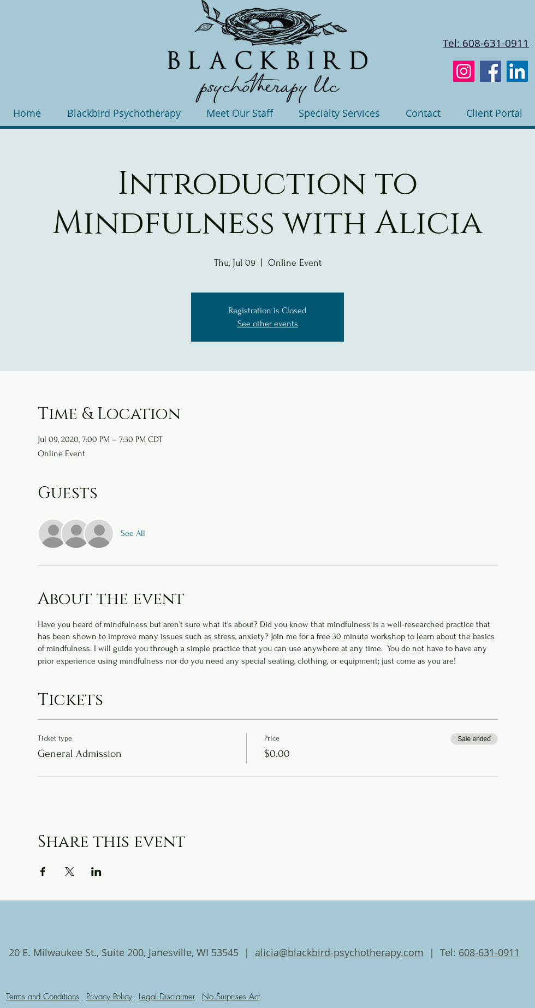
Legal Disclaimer (167, 996)
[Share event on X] (69, 871)
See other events (267, 324)
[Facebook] (490, 71)
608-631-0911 (489, 952)
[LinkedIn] (517, 71)
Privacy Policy (109, 996)
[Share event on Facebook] (43, 871)
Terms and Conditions (42, 996)
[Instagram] (463, 71)
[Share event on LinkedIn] (96, 871)
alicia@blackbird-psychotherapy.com (339, 952)
